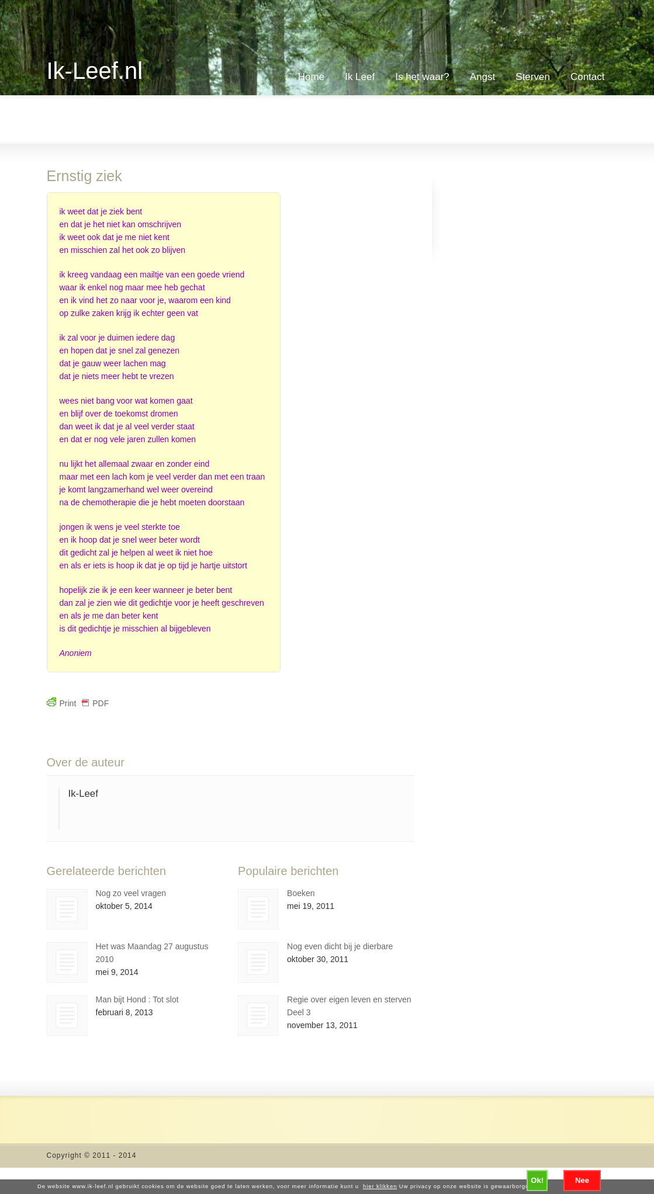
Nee (582, 1180)
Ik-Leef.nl (95, 71)
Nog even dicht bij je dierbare (340, 946)
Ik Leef (360, 76)
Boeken (300, 893)
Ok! (537, 1180)
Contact (587, 76)
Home (311, 76)
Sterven (532, 76)
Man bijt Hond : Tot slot (137, 999)
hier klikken (380, 1186)
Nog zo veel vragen (131, 893)
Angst (482, 76)
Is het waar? (422, 76)
